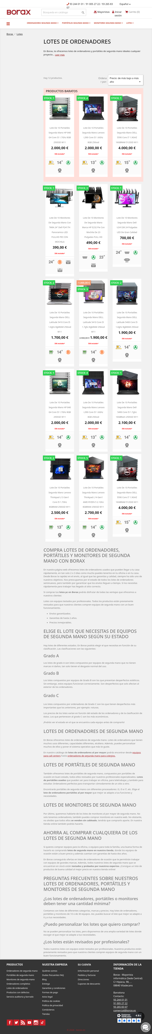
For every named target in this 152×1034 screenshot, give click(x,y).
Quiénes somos (49, 970)
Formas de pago (50, 992)
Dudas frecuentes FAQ (53, 975)
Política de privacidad (52, 1005)
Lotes (130, 23)
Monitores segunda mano (108, 23)
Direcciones (83, 979)
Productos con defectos (18, 992)
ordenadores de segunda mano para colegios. (91, 755)
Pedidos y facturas (87, 975)
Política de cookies (51, 1001)
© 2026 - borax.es (76, 1029)
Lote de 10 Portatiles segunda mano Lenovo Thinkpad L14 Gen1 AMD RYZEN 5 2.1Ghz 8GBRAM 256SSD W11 (93, 497)
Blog (44, 979)
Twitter (16, 1023)
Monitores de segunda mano (21, 979)
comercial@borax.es (124, 1010)
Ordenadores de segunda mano (22, 970)
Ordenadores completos (18, 983)
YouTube (29, 1023)
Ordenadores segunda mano (42, 23)
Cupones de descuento (89, 983)
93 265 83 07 (120, 1007)
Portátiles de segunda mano (20, 975)
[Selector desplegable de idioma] (126, 4)
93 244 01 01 (77, 4)
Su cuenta (84, 964)
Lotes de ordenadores (17, 988)
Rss (23, 1023)
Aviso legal (47, 996)
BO (18, 12)
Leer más (60, 54)
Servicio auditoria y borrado (20, 996)
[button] (8, 23)
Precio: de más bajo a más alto (126, 80)
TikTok (42, 1023)
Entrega (46, 983)
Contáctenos (48, 1009)
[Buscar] (63, 12)
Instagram (36, 1023)
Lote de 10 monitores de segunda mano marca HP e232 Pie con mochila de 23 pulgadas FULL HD (93, 227)
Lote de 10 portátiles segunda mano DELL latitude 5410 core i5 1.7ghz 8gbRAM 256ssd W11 (93, 322)
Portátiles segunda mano (76, 23)
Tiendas (46, 1014)
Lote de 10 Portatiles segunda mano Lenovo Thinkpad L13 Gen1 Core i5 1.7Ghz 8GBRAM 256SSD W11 (60, 497)
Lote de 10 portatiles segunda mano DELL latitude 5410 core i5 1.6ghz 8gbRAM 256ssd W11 (59, 322)
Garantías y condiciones (53, 988)
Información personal (88, 970)
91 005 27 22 (93, 4)
